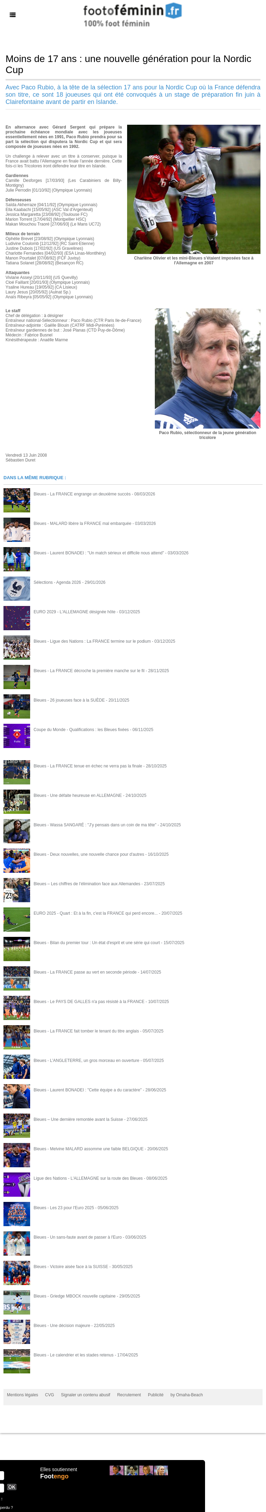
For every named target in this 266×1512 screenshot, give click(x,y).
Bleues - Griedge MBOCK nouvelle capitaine (75, 1296)
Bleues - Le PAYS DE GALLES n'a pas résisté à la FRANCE (89, 1001)
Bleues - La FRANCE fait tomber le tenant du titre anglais (86, 1031)
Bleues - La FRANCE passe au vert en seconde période (85, 972)
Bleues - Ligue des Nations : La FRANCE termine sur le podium (92, 641)
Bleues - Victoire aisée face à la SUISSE (71, 1266)
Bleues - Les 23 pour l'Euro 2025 (64, 1207)
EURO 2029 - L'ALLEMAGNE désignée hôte (74, 611)
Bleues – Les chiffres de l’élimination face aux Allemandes (87, 883)
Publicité (155, 1394)
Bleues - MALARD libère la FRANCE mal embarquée (82, 523)
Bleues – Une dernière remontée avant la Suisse (78, 1119)
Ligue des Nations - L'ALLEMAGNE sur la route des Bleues (88, 1178)
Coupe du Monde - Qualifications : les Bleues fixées (81, 729)
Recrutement (129, 1394)
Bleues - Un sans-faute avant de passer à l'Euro (78, 1237)
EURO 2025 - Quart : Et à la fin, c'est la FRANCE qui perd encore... (96, 913)
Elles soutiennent (58, 1469)
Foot (54, 1476)
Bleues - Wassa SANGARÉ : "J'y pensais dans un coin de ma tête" (95, 825)
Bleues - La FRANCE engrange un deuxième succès (82, 494)
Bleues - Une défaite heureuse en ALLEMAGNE (78, 795)
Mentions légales (22, 1394)
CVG (49, 1394)
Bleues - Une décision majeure (62, 1325)
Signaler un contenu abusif (85, 1394)
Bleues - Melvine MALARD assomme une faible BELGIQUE (88, 1148)
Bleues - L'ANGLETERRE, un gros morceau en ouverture (86, 1060)
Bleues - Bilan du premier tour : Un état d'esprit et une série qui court (97, 942)
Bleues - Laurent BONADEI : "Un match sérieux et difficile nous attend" (99, 553)
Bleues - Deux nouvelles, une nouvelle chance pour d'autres (89, 854)
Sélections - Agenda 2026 (57, 582)
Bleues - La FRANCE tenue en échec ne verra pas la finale (88, 766)
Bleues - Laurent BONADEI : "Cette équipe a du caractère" (88, 1090)
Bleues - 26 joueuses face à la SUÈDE (69, 700)
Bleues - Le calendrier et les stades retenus (74, 1355)
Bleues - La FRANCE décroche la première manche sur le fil (89, 670)
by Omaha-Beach (186, 1394)
